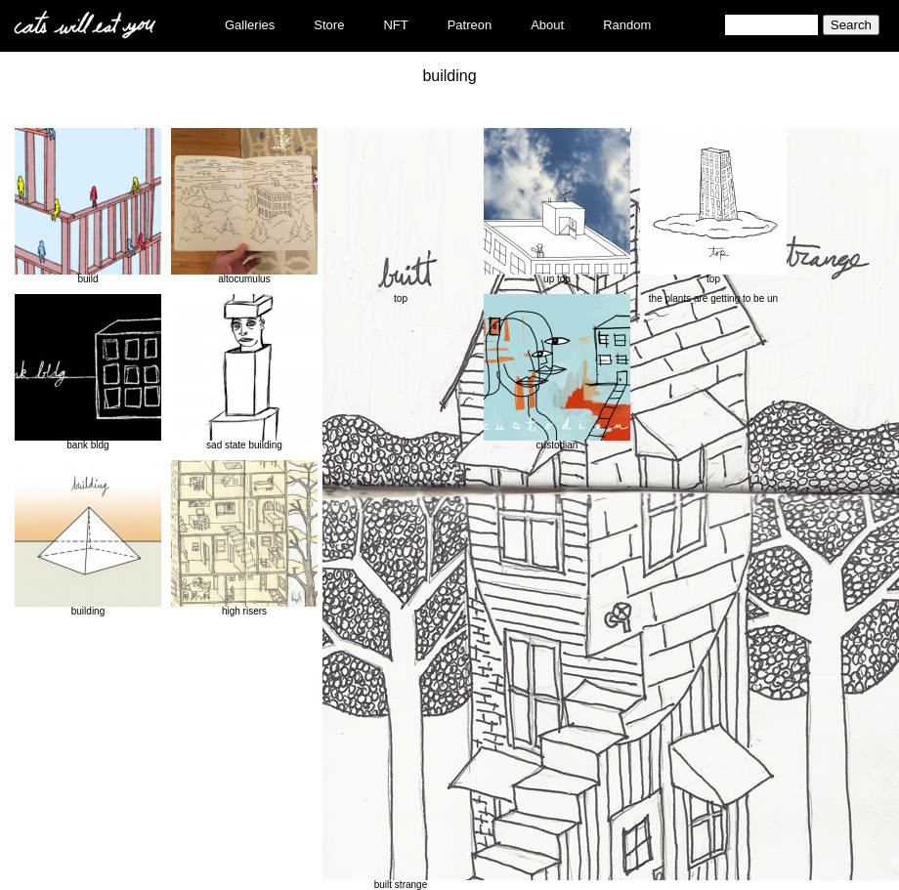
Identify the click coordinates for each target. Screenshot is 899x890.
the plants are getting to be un (713, 298)
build (88, 206)
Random (627, 25)
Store (329, 25)
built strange (400, 509)
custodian (557, 372)
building (88, 538)
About (547, 25)
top (713, 206)
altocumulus (244, 206)
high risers (244, 538)
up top (557, 206)
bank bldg (88, 372)
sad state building (244, 372)
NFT (395, 25)
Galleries (250, 25)
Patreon (470, 25)
